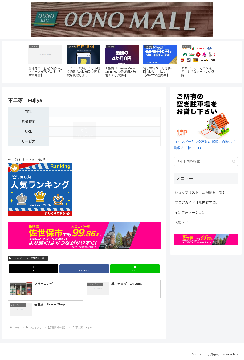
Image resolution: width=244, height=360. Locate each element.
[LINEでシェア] (135, 268)
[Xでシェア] (33, 268)
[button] (234, 161)
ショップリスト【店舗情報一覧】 (28, 258)
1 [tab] (122, 85)
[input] (206, 161)
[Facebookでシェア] (84, 268)
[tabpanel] (45, 61)
